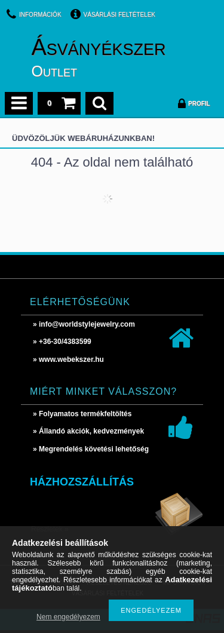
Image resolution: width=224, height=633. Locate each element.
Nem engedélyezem (68, 617)
